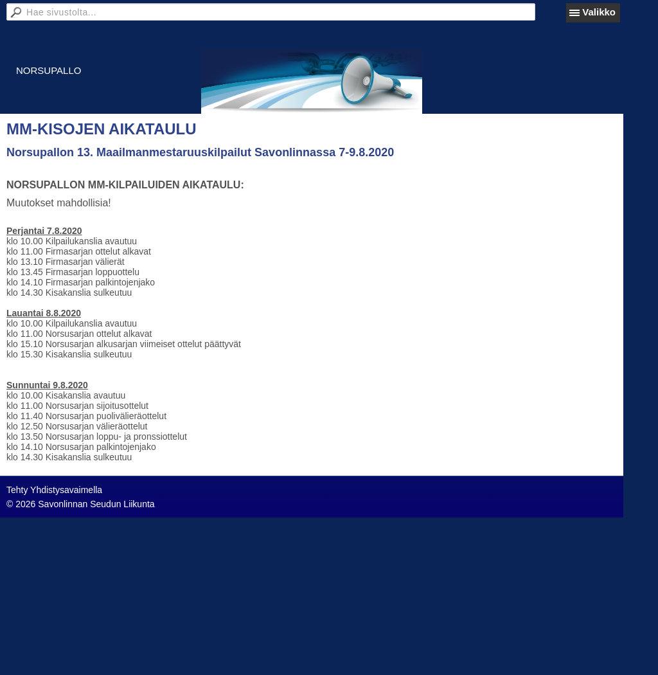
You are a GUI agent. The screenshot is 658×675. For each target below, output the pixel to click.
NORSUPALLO (48, 70)
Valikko (599, 11)
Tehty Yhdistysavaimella (54, 490)
